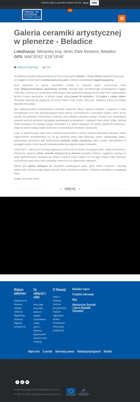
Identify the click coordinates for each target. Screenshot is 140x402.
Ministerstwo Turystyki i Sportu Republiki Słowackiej (84, 307)
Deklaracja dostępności (89, 351)
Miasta (56, 319)
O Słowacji (59, 289)
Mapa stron (34, 351)
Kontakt (108, 351)
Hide (94, 2)
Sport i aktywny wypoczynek (39, 330)
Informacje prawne (64, 351)
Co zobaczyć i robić (39, 293)
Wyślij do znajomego (27, 67)
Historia (57, 304)
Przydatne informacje (83, 294)
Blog (74, 299)
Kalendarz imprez (81, 289)
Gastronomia (40, 337)
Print (48, 67)
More (85, 2)
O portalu (47, 351)
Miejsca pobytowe (20, 291)
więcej (70, 188)
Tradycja (37, 341)
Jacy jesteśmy (59, 308)
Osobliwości (59, 322)
